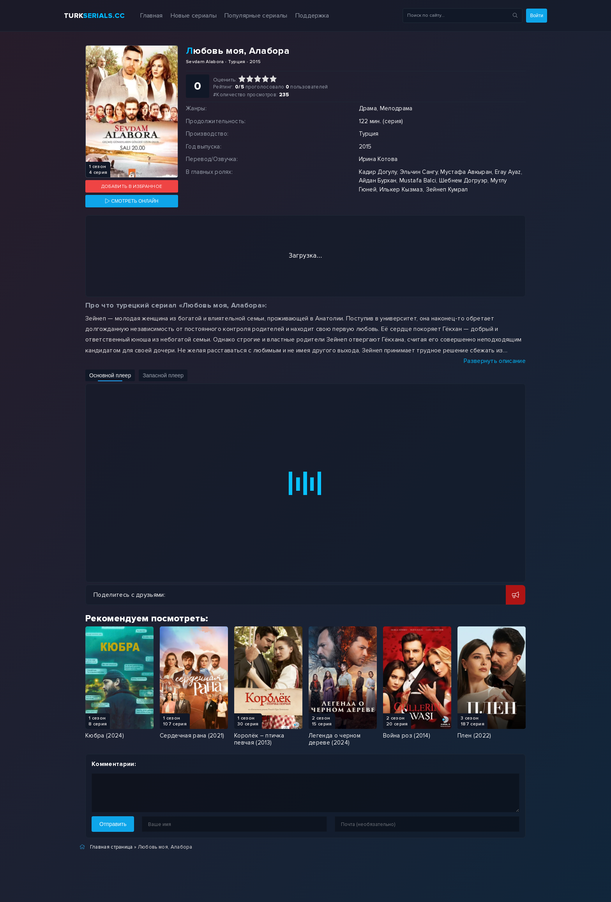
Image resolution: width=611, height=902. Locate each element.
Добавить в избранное (131, 186)
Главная (151, 15)
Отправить (112, 824)
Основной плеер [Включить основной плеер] (110, 375)
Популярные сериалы (256, 15)
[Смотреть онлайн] (131, 201)
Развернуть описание (495, 361)
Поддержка (312, 15)
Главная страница (111, 847)
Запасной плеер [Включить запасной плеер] (163, 375)
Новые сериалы (194, 15)
